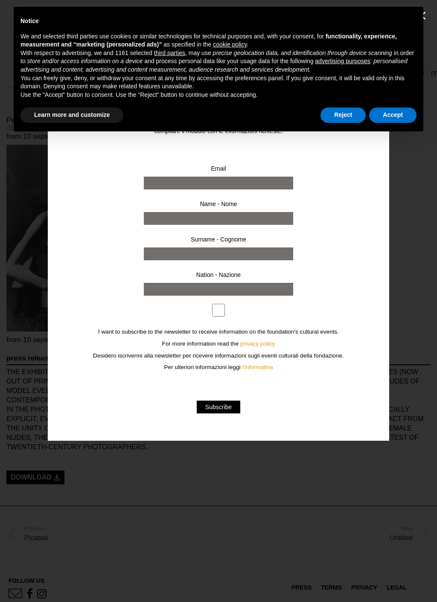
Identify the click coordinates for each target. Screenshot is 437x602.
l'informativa (257, 367)
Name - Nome (218, 204)
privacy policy (257, 343)
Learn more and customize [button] (72, 114)
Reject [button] (343, 114)
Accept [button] (393, 114)
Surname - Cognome (218, 239)
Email (218, 168)
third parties (169, 52)
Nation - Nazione (218, 274)
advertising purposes (342, 61)
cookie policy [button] (230, 44)
